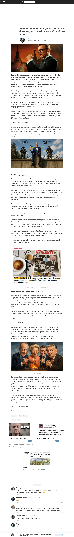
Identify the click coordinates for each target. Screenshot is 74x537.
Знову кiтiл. (27, 467)
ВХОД (59, 1)
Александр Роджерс (14, 441)
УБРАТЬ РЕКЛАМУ (29, 1)
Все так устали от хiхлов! (46, 438)
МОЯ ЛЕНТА (9, 1)
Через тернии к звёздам (17, 438)
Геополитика (14, 415)
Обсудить (37, 484)
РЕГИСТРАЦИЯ (66, 1)
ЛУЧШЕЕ (16, 1)
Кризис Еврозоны (23, 415)
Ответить (18, 494)
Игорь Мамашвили (41, 441)
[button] (72, 2)
